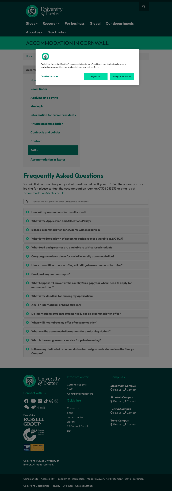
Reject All (96, 76)
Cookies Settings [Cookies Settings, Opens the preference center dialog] (49, 76)
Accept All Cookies (121, 76)
